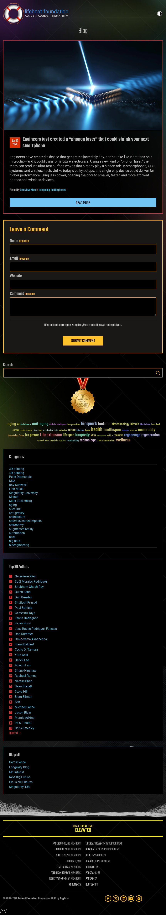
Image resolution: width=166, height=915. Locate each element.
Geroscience (17, 762)
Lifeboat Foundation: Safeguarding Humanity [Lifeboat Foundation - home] (73, 13)
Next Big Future (19, 777)
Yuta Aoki (21, 655)
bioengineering (19, 545)
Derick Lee (22, 660)
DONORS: (70, 861)
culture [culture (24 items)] (35, 430)
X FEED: (60, 855)
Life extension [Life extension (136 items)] (51, 435)
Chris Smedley (24, 728)
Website (16, 276)
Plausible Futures (21, 782)
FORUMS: (73, 884)
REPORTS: (90, 867)
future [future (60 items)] (71, 430)
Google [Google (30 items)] (87, 430)
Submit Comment (83, 341)
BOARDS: (90, 861)
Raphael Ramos (25, 676)
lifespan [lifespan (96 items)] (68, 435)
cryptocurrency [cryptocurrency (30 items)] (26, 430)
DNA (12, 481)
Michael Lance (25, 707)
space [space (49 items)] (62, 440)
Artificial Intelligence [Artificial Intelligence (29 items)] (57, 425)
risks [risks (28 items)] (47, 441)
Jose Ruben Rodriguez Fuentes (36, 629)
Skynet (13, 497)
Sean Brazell (23, 686)
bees (12, 537)
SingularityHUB (19, 787)
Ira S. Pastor (23, 723)
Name (19, 241)
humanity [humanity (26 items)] (125, 430)
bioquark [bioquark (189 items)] (89, 424)
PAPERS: (90, 878)
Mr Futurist (16, 772)
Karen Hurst (23, 623)
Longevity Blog (19, 767)
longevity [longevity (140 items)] (82, 435)
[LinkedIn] (123, 898)
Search (158, 372)
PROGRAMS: (91, 873)
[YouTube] (131, 898)
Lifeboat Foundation (27, 898)
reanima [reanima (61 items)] (118, 435)
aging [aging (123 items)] (12, 424)
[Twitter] (116, 898)
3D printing (16, 469)
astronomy (16, 525)
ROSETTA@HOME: (58, 878)
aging (13, 505)
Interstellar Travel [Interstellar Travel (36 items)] (16, 435)
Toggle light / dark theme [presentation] (159, 13)
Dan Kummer (24, 634)
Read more (83, 203)
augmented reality (21, 529)
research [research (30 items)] (40, 441)
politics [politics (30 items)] (110, 435)
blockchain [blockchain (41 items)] (145, 424)
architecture (17, 517)
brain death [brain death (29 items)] (155, 425)
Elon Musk (16, 489)
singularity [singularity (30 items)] (54, 441)
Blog (83, 31)
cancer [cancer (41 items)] (16, 430)
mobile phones (58, 190)
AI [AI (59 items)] (18, 424)
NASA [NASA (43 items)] (93, 435)
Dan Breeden (23, 597)
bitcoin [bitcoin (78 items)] (134, 424)
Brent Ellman (23, 697)
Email (19, 258)
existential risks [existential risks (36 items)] (50, 430)
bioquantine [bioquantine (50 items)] (73, 424)
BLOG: (88, 855)
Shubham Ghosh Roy (29, 587)
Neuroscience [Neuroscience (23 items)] (101, 436)
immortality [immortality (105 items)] (146, 430)
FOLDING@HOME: (59, 873)
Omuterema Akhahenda (31, 639)
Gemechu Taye (25, 613)
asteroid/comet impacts (25, 521)
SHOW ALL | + (15, 733)
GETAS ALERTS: (93, 849)
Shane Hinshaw (25, 670)
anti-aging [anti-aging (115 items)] (40, 424)
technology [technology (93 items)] (88, 440)
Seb (17, 702)
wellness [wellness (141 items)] (123, 440)
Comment (22, 293)
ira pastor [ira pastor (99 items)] (32, 435)
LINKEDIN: (59, 849)
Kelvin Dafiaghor (26, 618)
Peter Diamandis (20, 477)
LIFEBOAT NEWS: (94, 843)
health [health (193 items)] (96, 430)
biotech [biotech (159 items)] (104, 424)
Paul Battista (23, 608)
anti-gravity (16, 513)
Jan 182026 (15, 142)
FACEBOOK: (58, 843)
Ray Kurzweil (18, 485)
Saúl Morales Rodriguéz (31, 581)
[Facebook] (108, 898)
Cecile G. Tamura (26, 649)
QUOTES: (90, 884)
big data (14, 541)
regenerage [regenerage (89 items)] (132, 435)
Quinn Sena (23, 592)
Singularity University (23, 493)
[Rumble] (139, 898)
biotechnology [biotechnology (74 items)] (120, 424)
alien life (15, 509)
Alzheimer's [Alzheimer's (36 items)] (25, 424)
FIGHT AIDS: (63, 867)
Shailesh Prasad (26, 602)
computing (44, 190)
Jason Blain (23, 712)
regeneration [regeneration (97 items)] (150, 435)
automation (17, 533)
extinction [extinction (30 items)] (63, 430)
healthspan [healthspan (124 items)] (112, 430)
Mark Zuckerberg (20, 501)
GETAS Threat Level (83, 829)
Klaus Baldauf (24, 644)
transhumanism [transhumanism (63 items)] (106, 440)
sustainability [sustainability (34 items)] (73, 441)
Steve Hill (21, 691)
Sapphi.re (64, 898)
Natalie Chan (23, 681)
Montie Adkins (24, 718)
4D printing (16, 473)
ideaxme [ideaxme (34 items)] (133, 430)
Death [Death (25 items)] (40, 430)
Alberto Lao (22, 665)
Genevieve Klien (28, 190)
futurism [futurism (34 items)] (80, 430)
